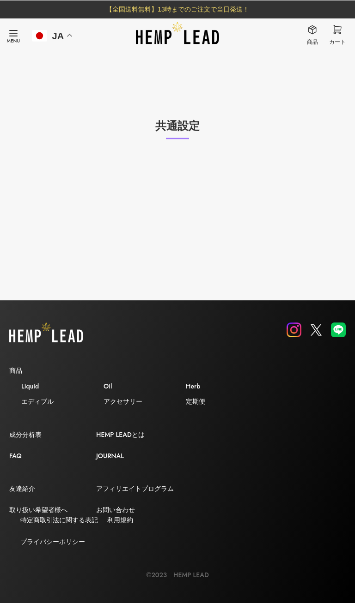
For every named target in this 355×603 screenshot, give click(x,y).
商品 (15, 370)
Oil (108, 386)
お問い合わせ (115, 509)
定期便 (195, 401)
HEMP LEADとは (120, 434)
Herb (193, 386)
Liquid (30, 386)
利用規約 (120, 520)
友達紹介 (22, 488)
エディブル (37, 401)
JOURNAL (110, 455)
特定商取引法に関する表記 (59, 520)
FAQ (15, 455)
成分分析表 (25, 434)
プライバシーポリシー (52, 541)
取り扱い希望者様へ (38, 509)
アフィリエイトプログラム (135, 488)
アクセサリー (123, 401)
